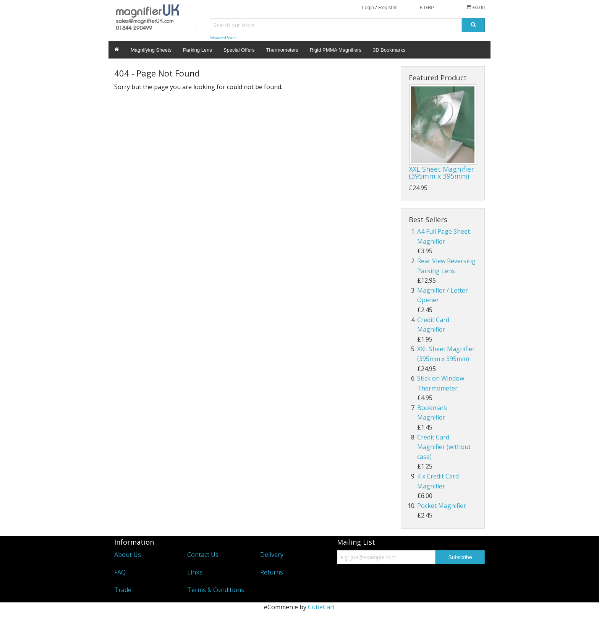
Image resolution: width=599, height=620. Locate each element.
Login (368, 7)
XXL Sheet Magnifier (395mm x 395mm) (441, 172)
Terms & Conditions (215, 590)
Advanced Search (224, 37)
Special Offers (238, 50)
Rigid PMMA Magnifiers (335, 50)
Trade (122, 590)
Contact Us (203, 554)
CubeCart (321, 607)
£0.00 (475, 7)
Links (194, 572)
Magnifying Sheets (151, 50)
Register (387, 7)
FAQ (120, 572)
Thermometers (282, 50)
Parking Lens (197, 50)
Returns (271, 572)
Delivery (271, 554)
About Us (127, 554)
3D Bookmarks (389, 50)
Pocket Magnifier (441, 505)
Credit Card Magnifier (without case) (444, 447)
